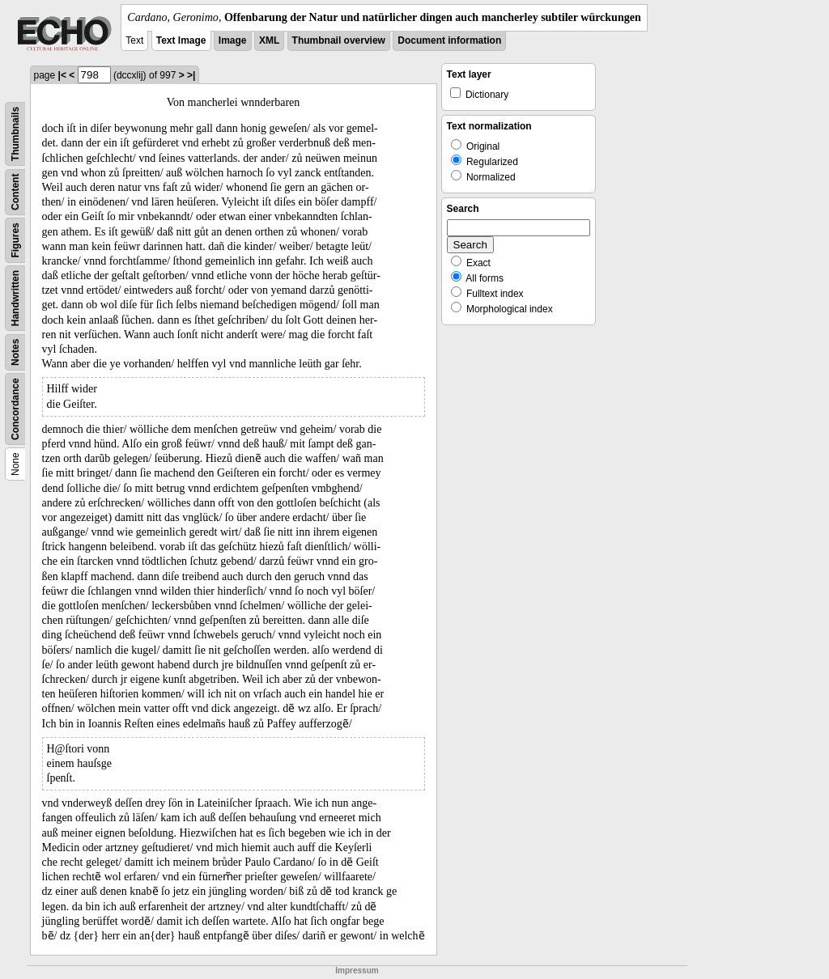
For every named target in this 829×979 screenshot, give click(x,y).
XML (269, 40)
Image (233, 40)
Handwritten (15, 298)
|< (62, 75)
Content (15, 192)
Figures (15, 239)
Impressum (356, 970)
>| (191, 75)
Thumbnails (15, 134)
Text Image (181, 40)
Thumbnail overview (338, 40)
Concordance (15, 409)
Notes (15, 352)
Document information (449, 40)
